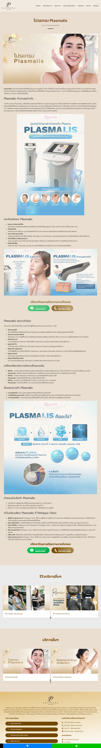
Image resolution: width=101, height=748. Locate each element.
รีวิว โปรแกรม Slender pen (14, 614)
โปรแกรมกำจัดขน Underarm (62, 677)
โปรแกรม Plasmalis (11, 677)
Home (44, 25)
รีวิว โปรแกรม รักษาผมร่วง (61, 614)
